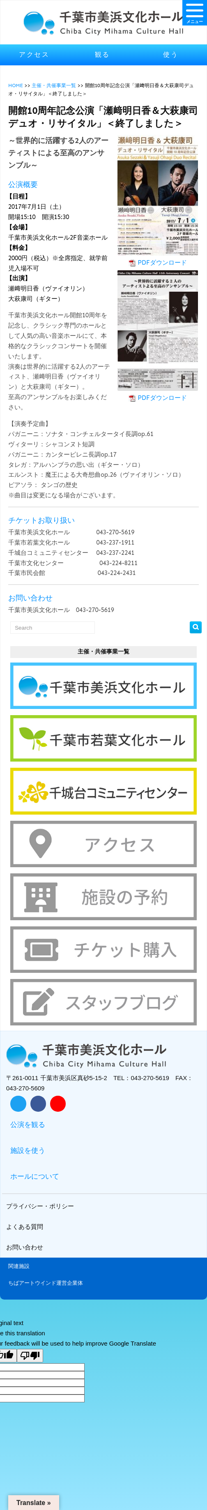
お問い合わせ (25, 1247)
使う (170, 54)
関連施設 (19, 1266)
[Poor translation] (30, 1355)
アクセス (34, 54)
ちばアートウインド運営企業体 (45, 1283)
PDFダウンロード (162, 262)
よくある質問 (25, 1226)
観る (102, 54)
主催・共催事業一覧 (54, 85)
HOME (15, 85)
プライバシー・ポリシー (41, 1206)
